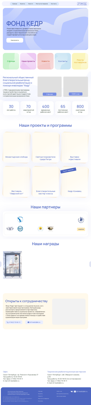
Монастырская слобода (16, 157)
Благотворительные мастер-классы (45, 192)
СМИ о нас (76, 94)
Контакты (54, 4)
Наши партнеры (45, 206)
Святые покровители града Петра (45, 158)
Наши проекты (15, 40)
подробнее (81, 229)
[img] (50, 87)
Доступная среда (61, 396)
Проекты (22, 4)
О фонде (14, 4)
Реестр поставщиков (42, 4)
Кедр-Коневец (74, 191)
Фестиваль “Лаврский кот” (16, 192)
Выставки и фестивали (74, 158)
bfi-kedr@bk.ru (35, 322)
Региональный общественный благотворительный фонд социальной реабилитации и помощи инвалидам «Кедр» (19, 393)
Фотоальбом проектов (62, 393)
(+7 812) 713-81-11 (14, 322)
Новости (30, 4)
